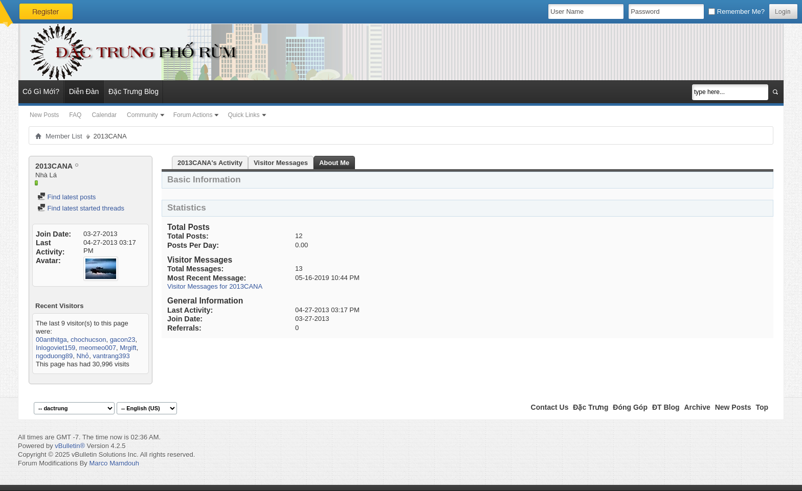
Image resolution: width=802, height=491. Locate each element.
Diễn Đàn (84, 91)
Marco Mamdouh (114, 463)
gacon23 (123, 339)
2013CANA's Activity (209, 163)
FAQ (75, 115)
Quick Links (243, 115)
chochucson (88, 339)
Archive (697, 407)
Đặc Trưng (590, 407)
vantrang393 (111, 356)
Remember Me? (736, 11)
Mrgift (128, 348)
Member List (64, 136)
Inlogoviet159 (55, 348)
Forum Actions (193, 115)
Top (761, 407)
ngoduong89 (54, 356)
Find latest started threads (80, 208)
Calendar (104, 115)
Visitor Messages (281, 163)
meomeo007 (97, 348)
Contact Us (550, 407)
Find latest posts (66, 197)
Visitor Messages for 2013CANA (214, 286)
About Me (334, 163)
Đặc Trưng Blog (133, 91)
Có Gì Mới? (41, 91)
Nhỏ (83, 356)
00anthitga (51, 339)
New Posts (44, 115)
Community (142, 115)
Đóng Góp (630, 407)
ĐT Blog (666, 407)
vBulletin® (70, 446)
